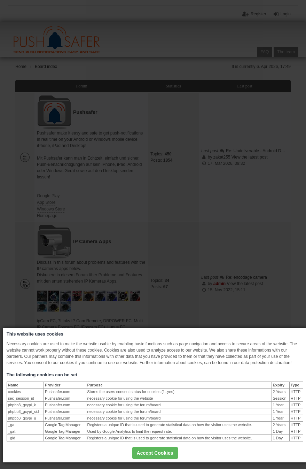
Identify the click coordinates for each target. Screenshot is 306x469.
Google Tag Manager (63, 425)
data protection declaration (265, 362)
